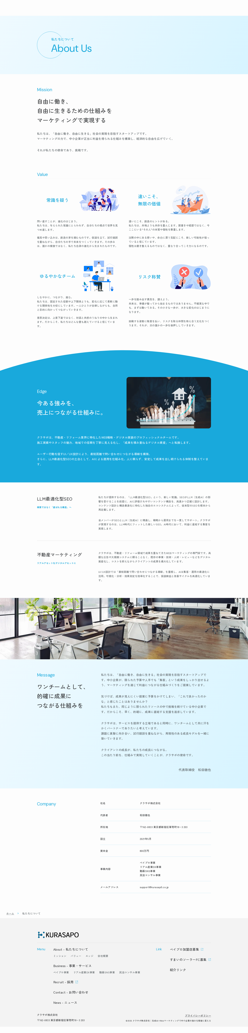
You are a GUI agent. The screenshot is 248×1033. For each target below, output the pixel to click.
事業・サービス (137, 11)
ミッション (59, 962)
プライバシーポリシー (198, 1022)
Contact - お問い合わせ (70, 998)
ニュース (182, 11)
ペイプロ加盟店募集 (184, 955)
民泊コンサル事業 (129, 978)
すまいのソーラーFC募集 (188, 966)
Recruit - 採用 (63, 988)
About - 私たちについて (70, 955)
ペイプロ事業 (61, 978)
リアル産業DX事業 (84, 978)
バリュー (76, 962)
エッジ (89, 962)
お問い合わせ (226, 11)
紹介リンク (178, 976)
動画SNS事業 (107, 978)
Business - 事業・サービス (72, 972)
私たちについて (162, 11)
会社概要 (103, 962)
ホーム (10, 920)
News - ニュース (65, 1008)
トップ (118, 11)
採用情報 (199, 11)
